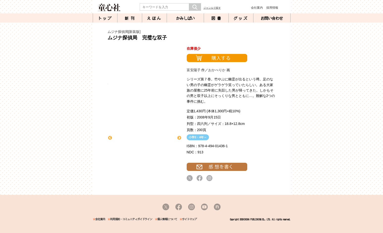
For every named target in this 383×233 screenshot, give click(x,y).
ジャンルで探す (212, 7)
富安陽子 (194, 70)
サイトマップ (189, 219)
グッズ (240, 18)
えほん (154, 18)
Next (179, 138)
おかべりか (216, 70)
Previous (110, 138)
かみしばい (185, 18)
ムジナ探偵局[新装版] (124, 32)
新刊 (130, 18)
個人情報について (167, 219)
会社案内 (257, 7)
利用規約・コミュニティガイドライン (131, 219)
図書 (217, 18)
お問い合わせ (272, 18)
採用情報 (272, 7)
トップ (105, 18)
